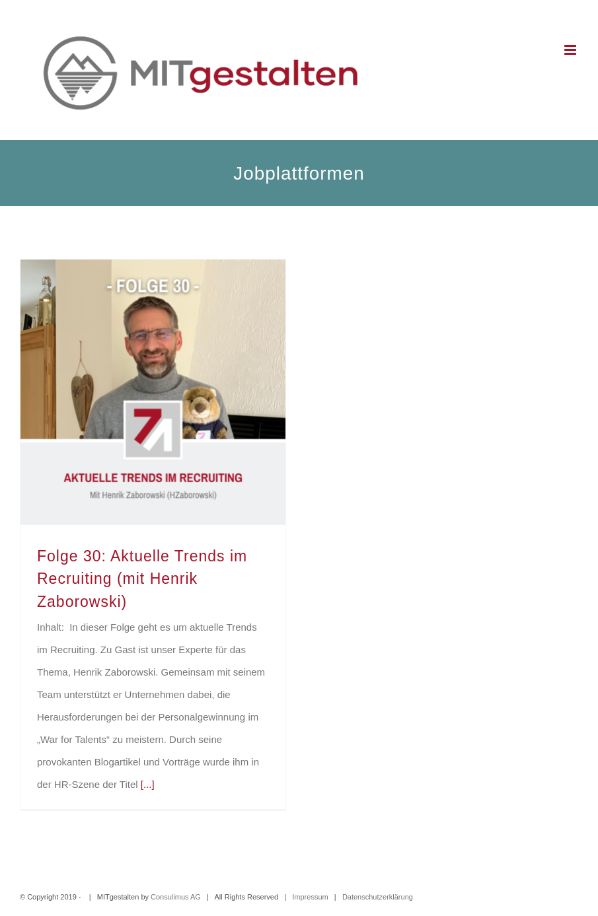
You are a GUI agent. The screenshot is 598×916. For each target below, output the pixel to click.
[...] (148, 784)
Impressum (310, 897)
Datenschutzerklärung (377, 897)
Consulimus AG (176, 897)
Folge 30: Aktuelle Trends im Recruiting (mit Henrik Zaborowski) (142, 578)
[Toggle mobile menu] (571, 50)
